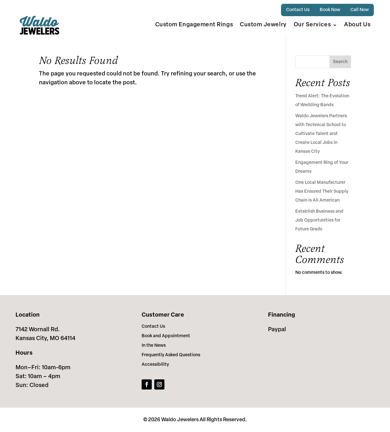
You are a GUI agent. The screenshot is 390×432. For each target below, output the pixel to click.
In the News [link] (154, 346)
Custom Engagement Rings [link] (194, 25)
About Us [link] (357, 25)
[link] (39, 25)
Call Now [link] (359, 10)
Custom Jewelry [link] (263, 25)
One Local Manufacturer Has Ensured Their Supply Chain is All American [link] (321, 191)
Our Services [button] (312, 25)
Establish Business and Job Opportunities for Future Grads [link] (319, 220)
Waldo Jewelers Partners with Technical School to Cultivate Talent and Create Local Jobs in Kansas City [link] (321, 134)
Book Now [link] (330, 10)
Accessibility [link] (155, 365)
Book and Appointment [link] (166, 336)
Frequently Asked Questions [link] (171, 355)
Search (340, 62)
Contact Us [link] (298, 10)
